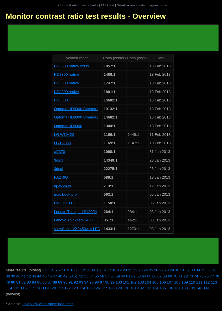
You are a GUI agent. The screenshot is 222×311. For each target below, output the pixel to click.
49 (65, 276)
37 (214, 270)
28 (166, 270)
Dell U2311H (64, 203)
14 (93, 270)
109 (185, 282)
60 (123, 276)
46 (50, 276)
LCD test (107, 5)
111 (199, 282)
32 (188, 270)
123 (75, 288)
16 (104, 270)
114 (9, 288)
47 (55, 276)
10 (72, 270)
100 (119, 282)
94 (86, 282)
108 (177, 282)
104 (148, 282)
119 (45, 288)
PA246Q (61, 177)
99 (112, 282)
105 (155, 282)
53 (86, 276)
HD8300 (61, 100)
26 (156, 270)
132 (141, 288)
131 (133, 288)
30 (177, 270)
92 (76, 282)
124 (82, 288)
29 (172, 270)
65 (149, 276)
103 (141, 282)
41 (23, 276)
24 (146, 270)
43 (34, 276)
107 (170, 282)
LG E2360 (62, 143)
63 (138, 276)
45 (44, 276)
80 (13, 282)
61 (128, 276)
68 (165, 276)
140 (199, 288)
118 (38, 288)
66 (154, 276)
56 (102, 276)
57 (107, 276)
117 (31, 288)
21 (130, 270)
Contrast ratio (68, 5)
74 (196, 276)
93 (81, 282)
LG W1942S (64, 134)
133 (148, 288)
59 (118, 276)
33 (193, 270)
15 (99, 270)
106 (163, 282)
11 (78, 270)
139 (192, 288)
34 (198, 270)
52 (81, 276)
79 (8, 282)
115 (16, 288)
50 (71, 276)
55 (97, 276)
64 (144, 276)
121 (60, 288)
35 (203, 270)
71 (180, 276)
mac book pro (65, 194)
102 (133, 282)
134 (155, 288)
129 (119, 288)
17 (109, 270)
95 (92, 282)
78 (217, 276)
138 (185, 288)
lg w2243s (62, 186)
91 (71, 282)
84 (34, 282)
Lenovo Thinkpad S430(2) (75, 212)
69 (170, 276)
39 (13, 276)
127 (104, 288)
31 (182, 270)
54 (92, 276)
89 (60, 282)
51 (76, 276)
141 (207, 288)
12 (83, 270)
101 (126, 282)
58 (112, 276)
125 (89, 288)
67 (160, 276)
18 (114, 270)
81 (18, 282)
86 (44, 282)
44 (39, 276)
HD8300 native (66, 74)
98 (107, 282)
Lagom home (157, 5)
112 (207, 282)
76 (207, 276)
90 (65, 282)
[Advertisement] (113, 38)
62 (133, 276)
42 (29, 276)
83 (29, 282)
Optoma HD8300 (68, 126)
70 (175, 276)
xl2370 (59, 151)
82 (23, 282)
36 (208, 270)
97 (102, 282)
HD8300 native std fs (71, 66)
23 (140, 270)
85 (39, 282)
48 (60, 276)
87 (50, 282)
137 (177, 288)
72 (186, 276)
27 (161, 270)
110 (192, 282)
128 (111, 288)
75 (201, 276)
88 (55, 282)
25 (151, 270)
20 (125, 270)
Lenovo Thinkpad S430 (73, 220)
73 (191, 276)
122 (67, 288)
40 (18, 276)
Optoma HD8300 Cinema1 (76, 109)
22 (135, 270)
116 (24, 288)
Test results (89, 5)
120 (53, 288)
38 (8, 276)
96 (97, 282)
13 (88, 270)
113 (214, 282)
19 (119, 270)
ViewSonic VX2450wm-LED (77, 229)
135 (163, 288)
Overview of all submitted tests (48, 304)
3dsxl (58, 160)
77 (212, 276)
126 (97, 288)
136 (170, 288)
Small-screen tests (131, 5)
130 (126, 288)
